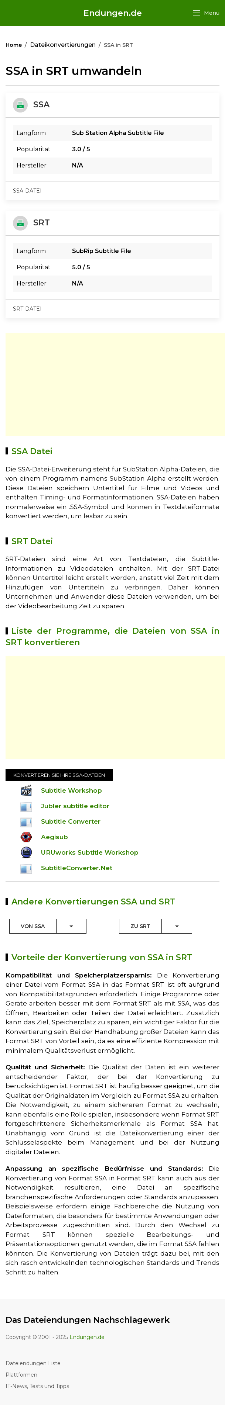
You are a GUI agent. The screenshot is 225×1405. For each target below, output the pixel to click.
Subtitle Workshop (71, 790)
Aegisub (54, 837)
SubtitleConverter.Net (76, 868)
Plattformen (21, 1374)
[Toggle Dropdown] (71, 926)
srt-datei (27, 308)
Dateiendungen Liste (33, 1363)
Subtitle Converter (70, 821)
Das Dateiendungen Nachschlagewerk (88, 1320)
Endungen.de (112, 13)
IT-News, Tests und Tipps (37, 1386)
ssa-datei (27, 190)
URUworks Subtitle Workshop (90, 852)
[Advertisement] (115, 384)
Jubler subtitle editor (75, 806)
